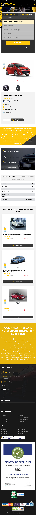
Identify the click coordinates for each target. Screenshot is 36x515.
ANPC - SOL (5, 421)
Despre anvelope (24, 394)
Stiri (3, 398)
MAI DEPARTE (18, 43)
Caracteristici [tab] (12, 176)
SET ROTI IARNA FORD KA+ (10, 306)
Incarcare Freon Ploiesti (25, 405)
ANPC (4, 417)
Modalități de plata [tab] (18, 179)
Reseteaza (29, 47)
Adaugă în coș (17, 120)
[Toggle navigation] (34, 1)
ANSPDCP (22, 421)
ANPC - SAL (5, 419)
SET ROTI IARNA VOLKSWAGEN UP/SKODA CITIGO (17, 234)
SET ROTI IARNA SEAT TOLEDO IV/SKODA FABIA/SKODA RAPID (14, 270)
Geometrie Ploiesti (7, 407)
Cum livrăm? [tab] (30, 176)
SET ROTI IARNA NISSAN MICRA (22, 10)
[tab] (9, 17)
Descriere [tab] (4, 176)
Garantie (22, 415)
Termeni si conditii (24, 417)
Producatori (23, 396)
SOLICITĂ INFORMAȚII (18, 81)
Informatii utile (6, 394)
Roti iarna (10, 10)
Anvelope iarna (23, 429)
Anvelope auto (6, 431)
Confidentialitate (24, 419)
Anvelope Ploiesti (24, 431)
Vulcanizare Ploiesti (7, 405)
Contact (4, 415)
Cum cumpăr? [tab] (22, 176)
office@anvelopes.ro (13, 382)
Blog (4, 396)
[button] (21, 4)
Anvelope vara (6, 433)
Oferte (4, 429)
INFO (26, 238)
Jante (21, 433)
